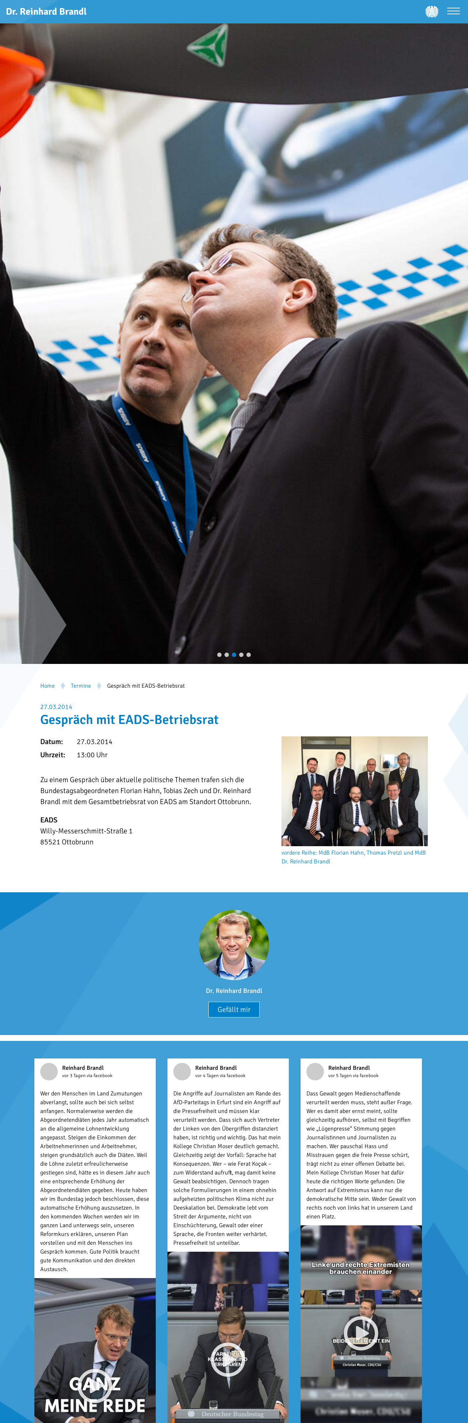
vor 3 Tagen (74, 1076)
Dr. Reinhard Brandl (234, 991)
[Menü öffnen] (453, 12)
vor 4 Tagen (207, 1076)
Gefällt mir (234, 1009)
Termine (81, 686)
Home (47, 686)
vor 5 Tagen (340, 1076)
